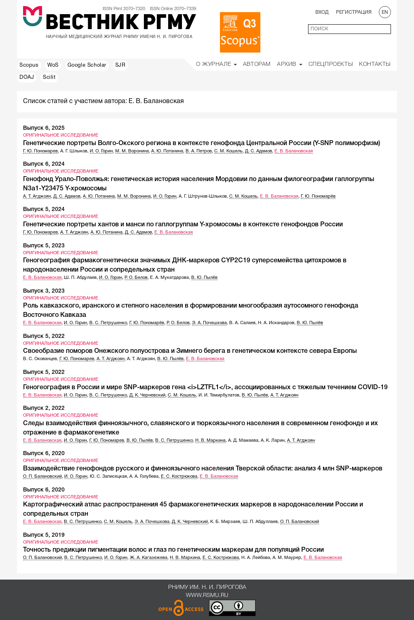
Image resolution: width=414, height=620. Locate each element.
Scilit (49, 77)
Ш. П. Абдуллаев (260, 522)
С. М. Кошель (228, 151)
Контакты (375, 64)
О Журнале (216, 64)
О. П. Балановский (42, 476)
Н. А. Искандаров (276, 323)
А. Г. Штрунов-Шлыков (203, 196)
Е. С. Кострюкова (179, 476)
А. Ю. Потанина (167, 151)
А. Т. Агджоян (37, 196)
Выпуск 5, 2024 (44, 209)
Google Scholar (87, 65)
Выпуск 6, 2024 (44, 164)
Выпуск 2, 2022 (44, 408)
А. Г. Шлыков (73, 151)
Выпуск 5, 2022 (44, 336)
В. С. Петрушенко (108, 323)
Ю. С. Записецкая (108, 476)
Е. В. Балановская (294, 151)
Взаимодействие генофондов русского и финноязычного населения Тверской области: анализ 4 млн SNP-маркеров (202, 469)
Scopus (29, 65)
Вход (322, 12)
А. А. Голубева (143, 476)
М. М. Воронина (132, 151)
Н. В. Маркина (210, 441)
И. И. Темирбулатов (219, 395)
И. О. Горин (101, 151)
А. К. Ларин (273, 441)
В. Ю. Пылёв (204, 278)
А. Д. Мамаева (243, 441)
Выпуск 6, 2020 (44, 453)
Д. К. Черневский (147, 395)
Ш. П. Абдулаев (80, 278)
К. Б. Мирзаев (225, 522)
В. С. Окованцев (40, 359)
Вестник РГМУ (120, 23)
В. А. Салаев (242, 323)
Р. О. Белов (136, 278)
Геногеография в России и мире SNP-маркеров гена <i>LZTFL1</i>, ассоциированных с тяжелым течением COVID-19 (205, 387)
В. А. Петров (199, 151)
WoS (53, 65)
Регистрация (354, 12)
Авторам (257, 64)
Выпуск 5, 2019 (44, 535)
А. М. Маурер (286, 558)
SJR (120, 65)
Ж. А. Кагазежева (148, 558)
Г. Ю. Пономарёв (318, 196)
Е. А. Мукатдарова (169, 278)
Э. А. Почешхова (209, 323)
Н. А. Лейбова (255, 558)
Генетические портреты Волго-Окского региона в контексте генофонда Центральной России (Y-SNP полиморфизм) (201, 143)
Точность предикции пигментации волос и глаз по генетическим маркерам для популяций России (173, 550)
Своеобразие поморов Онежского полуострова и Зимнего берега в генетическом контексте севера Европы (190, 351)
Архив (289, 64)
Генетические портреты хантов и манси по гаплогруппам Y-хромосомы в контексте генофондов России (183, 225)
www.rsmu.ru (207, 595)
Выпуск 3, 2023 (44, 291)
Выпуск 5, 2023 (44, 246)
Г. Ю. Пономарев (40, 151)
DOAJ (26, 77)
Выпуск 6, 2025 (44, 128)
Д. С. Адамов (258, 151)
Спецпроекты (330, 64)
